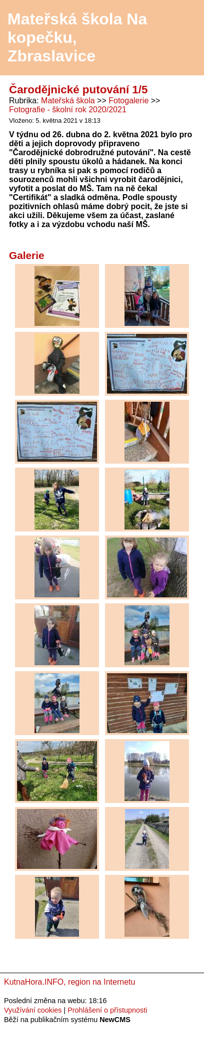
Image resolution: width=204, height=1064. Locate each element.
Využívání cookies (33, 1010)
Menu (183, 38)
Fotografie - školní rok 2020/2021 (67, 109)
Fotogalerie (128, 100)
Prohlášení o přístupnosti (107, 1010)
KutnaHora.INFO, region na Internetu (69, 982)
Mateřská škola (68, 100)
